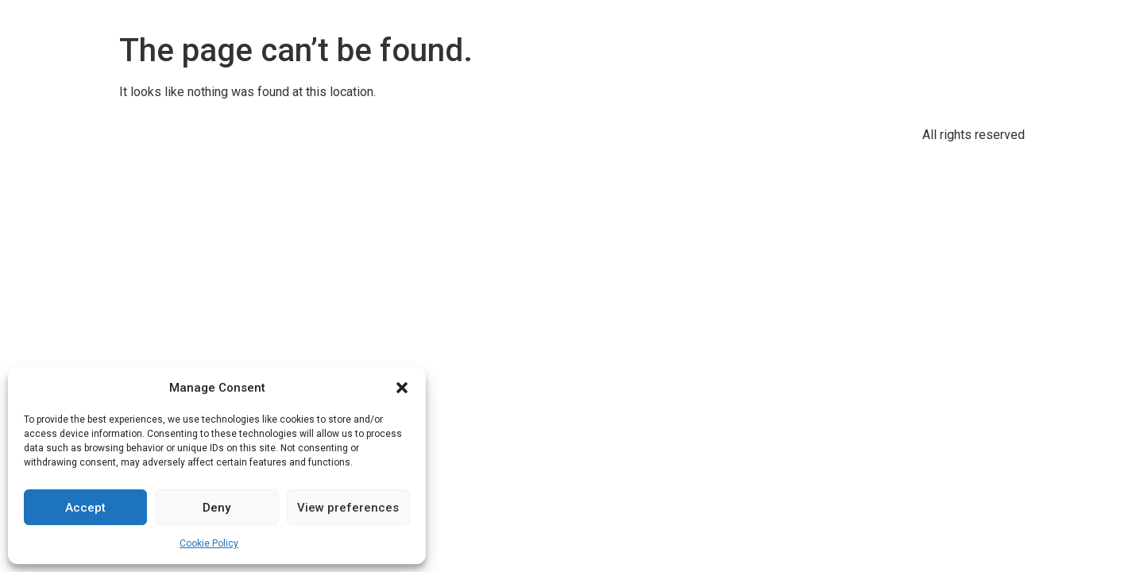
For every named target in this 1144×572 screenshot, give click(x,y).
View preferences (348, 507)
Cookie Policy (209, 543)
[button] (402, 388)
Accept (85, 507)
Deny (216, 507)
